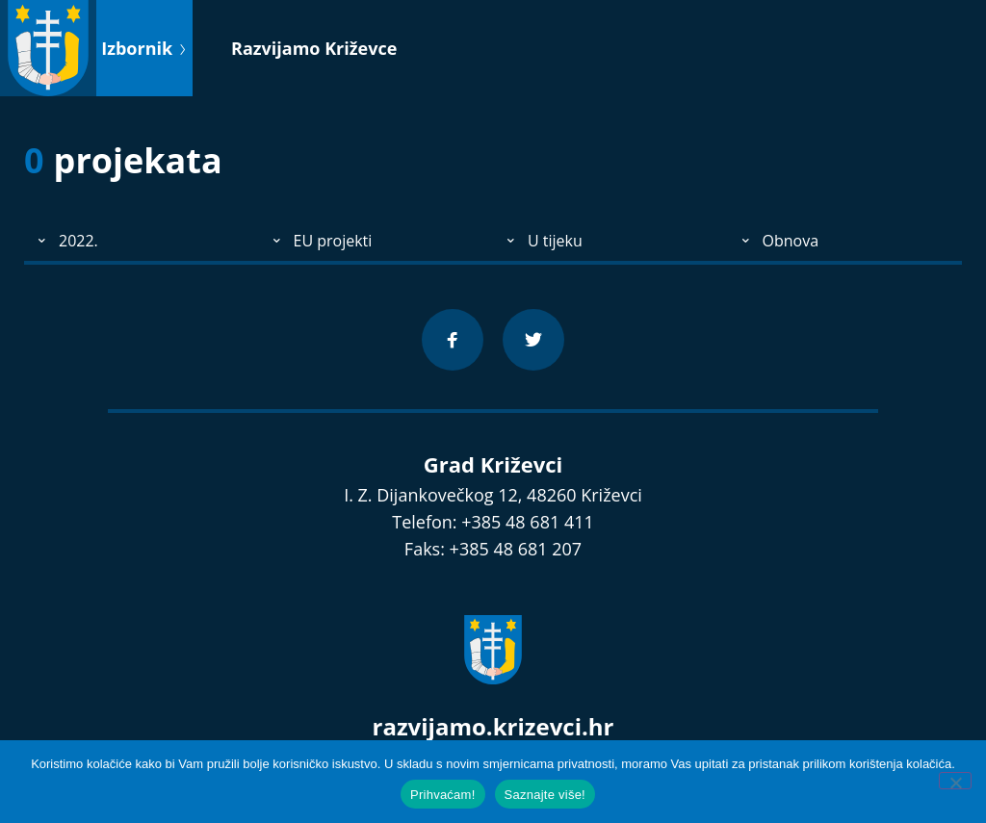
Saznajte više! (545, 794)
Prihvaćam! (443, 794)
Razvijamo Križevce (314, 48)
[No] (955, 780)
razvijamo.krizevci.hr (493, 726)
